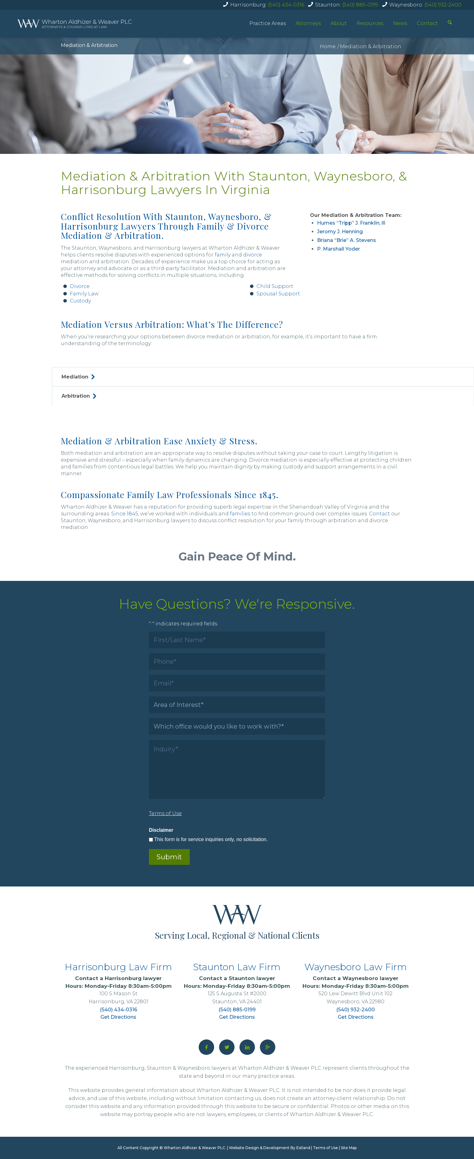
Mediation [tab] (78, 377)
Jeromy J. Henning (340, 232)
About (339, 23)
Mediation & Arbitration (89, 45)
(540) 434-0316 (286, 5)
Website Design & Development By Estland (269, 1147)
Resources (370, 23)
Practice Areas (267, 23)
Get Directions (118, 1017)
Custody (80, 301)
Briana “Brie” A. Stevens (346, 240)
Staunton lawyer (252, 978)
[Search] (450, 23)
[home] (74, 23)
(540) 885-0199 (360, 5)
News (400, 23)
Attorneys (308, 23)
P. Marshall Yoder (338, 249)
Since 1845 (124, 514)
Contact (427, 23)
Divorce (80, 286)
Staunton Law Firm (237, 967)
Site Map (349, 1147)
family (223, 255)
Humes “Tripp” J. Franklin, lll (351, 223)
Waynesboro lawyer (370, 978)
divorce (252, 255)
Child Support (274, 286)
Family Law (84, 294)
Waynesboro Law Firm (355, 967)
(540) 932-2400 (442, 5)
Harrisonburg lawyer (133, 978)
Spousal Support (278, 294)
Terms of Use (325, 1147)
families (240, 514)
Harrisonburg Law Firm (118, 967)
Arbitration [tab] (78, 396)
